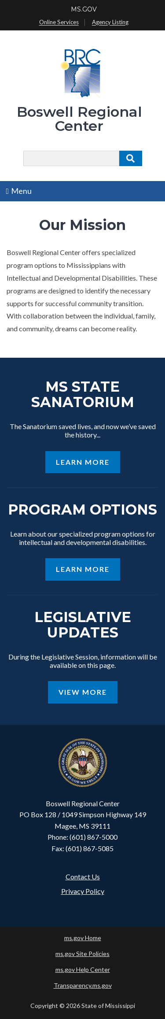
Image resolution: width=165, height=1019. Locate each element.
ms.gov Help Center (82, 969)
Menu (19, 191)
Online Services (59, 22)
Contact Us (83, 876)
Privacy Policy (82, 891)
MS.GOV (84, 9)
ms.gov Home (82, 937)
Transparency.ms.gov (83, 985)
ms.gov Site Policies (82, 953)
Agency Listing (110, 22)
